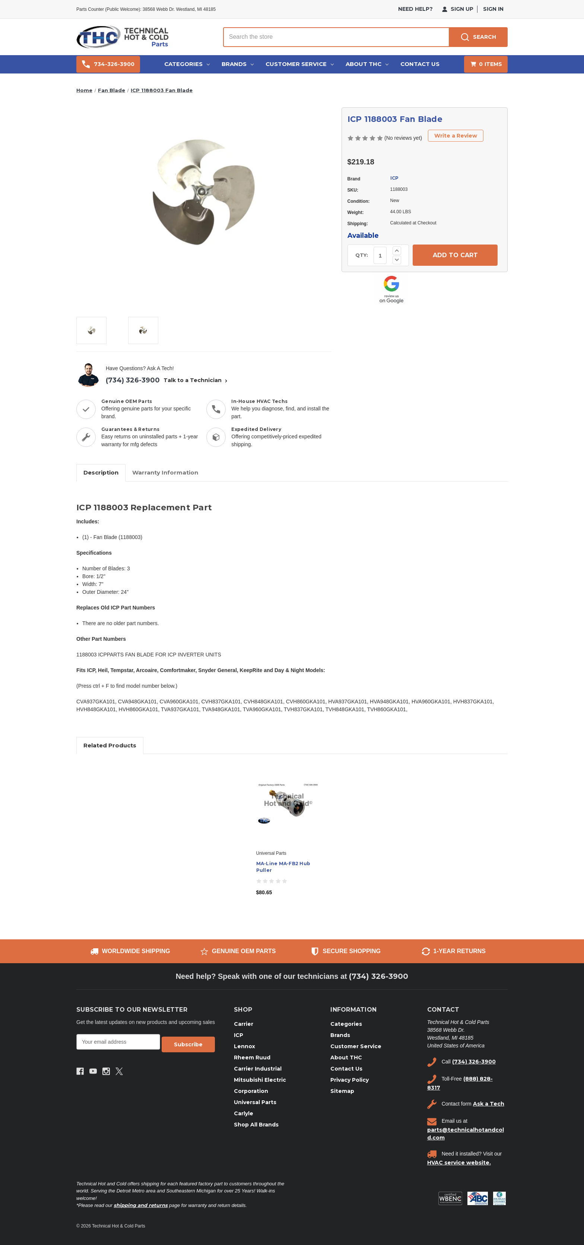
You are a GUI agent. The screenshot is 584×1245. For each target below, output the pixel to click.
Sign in (493, 9)
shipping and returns (141, 1205)
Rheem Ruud (252, 1057)
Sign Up (457, 9)
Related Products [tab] (109, 745)
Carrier (243, 1024)
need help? (415, 9)
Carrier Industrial (258, 1068)
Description (100, 472)
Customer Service (300, 63)
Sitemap (342, 1091)
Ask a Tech (488, 1103)
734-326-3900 (108, 64)
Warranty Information (165, 472)
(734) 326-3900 (133, 380)
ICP (394, 178)
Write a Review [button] (455, 135)
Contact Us (419, 63)
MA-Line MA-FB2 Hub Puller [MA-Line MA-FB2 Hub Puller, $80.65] (283, 867)
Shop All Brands (256, 1124)
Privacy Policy (349, 1080)
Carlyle (243, 1113)
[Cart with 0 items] (486, 64)
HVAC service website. (459, 1162)
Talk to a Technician (196, 380)
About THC (367, 63)
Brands (238, 63)
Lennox (244, 1046)
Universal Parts (255, 1102)
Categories (187, 63)
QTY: (361, 255)
